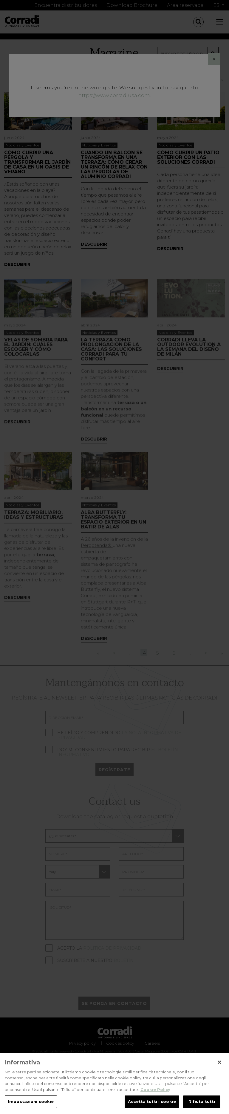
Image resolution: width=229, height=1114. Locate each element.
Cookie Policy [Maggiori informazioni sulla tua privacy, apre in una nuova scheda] (155, 1089)
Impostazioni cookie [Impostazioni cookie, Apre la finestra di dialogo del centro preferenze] (31, 1101)
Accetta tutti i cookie (152, 1101)
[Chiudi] (219, 1062)
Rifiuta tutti (201, 1101)
